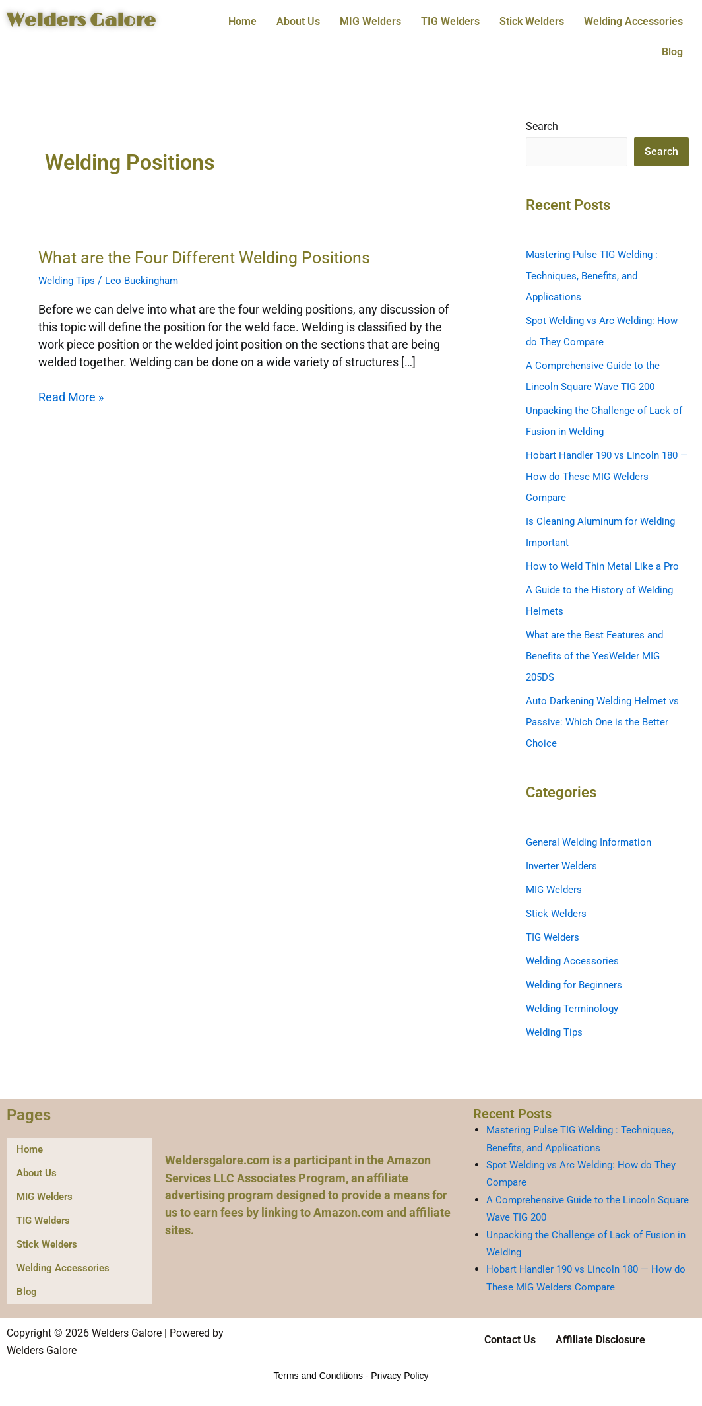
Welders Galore (92, 20)
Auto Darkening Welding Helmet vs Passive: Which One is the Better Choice (606, 722)
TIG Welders (450, 21)
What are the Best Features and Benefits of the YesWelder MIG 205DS (598, 656)
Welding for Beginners (577, 985)
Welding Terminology (575, 1009)
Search (542, 126)
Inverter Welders (563, 866)
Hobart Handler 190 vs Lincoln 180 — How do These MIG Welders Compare (606, 477)
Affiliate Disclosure (600, 1340)
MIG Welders (370, 21)
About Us (298, 21)
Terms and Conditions (318, 1376)
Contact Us (510, 1340)
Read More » (71, 395)
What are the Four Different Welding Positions (210, 257)
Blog (672, 52)
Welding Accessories (633, 21)
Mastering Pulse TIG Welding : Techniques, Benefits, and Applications (596, 276)
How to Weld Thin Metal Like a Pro (606, 566)
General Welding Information (592, 842)
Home (242, 21)
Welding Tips (68, 280)
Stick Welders (531, 21)
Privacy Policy (399, 1376)
